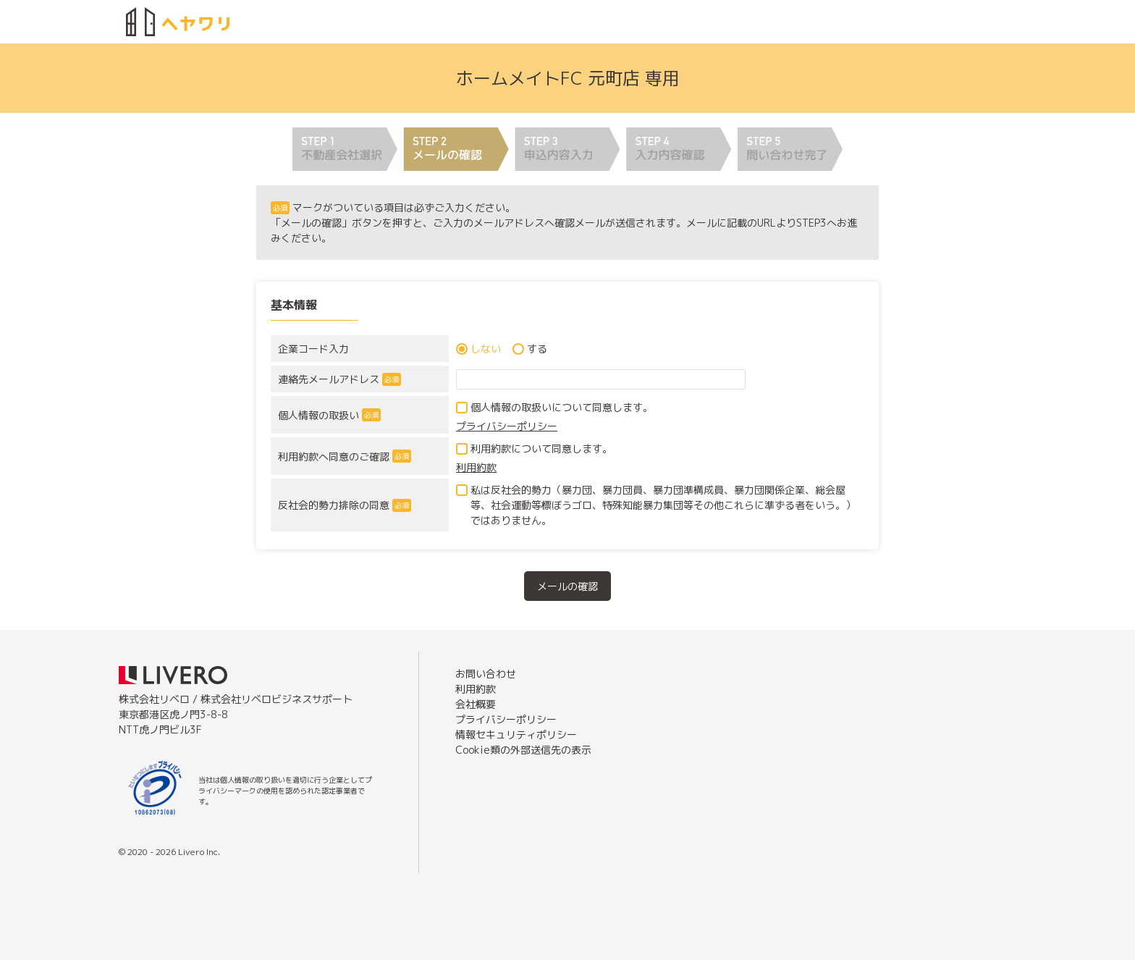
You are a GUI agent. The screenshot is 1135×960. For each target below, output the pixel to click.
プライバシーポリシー (506, 426)
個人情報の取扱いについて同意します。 (562, 407)
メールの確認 (567, 586)
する (537, 348)
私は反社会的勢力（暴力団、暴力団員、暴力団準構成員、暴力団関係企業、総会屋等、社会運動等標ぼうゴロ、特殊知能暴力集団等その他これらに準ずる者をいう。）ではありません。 (663, 505)
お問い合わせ (485, 674)
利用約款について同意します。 (541, 448)
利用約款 (476, 467)
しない (486, 348)
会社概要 (475, 704)
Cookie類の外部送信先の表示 (523, 750)
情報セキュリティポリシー (516, 734)
